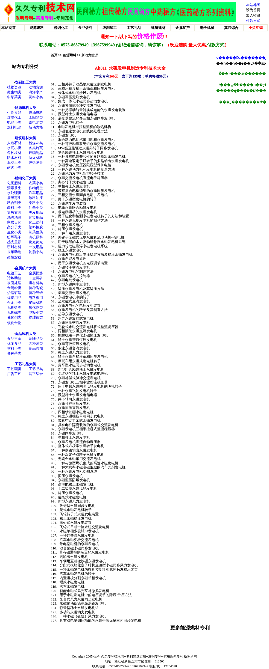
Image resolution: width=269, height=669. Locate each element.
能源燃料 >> (72, 55)
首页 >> (56, 55)
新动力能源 (89, 55)
